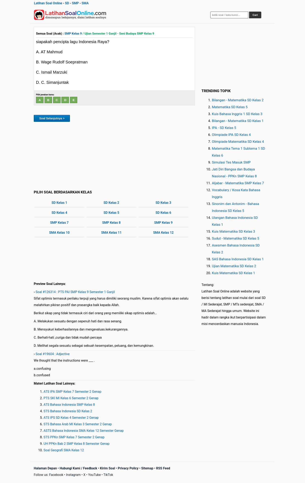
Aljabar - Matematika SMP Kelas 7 (238, 183)
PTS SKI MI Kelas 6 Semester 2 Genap (71, 398)
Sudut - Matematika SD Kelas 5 (235, 238)
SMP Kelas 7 (59, 223)
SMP (75, 3)
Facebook (56, 475)
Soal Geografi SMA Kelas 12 (64, 450)
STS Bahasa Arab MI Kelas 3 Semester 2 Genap (78, 424)
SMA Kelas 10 (59, 232)
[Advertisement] (114, 155)
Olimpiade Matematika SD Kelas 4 (238, 142)
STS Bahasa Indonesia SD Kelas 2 (68, 411)
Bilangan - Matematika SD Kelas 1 (238, 121)
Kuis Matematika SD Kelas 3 (233, 231)
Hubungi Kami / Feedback (78, 468)
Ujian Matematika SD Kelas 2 (234, 266)
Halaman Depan (45, 468)
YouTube (94, 475)
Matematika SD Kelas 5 (229, 107)
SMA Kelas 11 (111, 232)
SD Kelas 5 (111, 213)
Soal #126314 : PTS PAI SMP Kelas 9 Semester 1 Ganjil (75, 292)
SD (67, 3)
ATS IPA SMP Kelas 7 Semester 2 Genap (72, 392)
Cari (255, 14)
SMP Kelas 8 (111, 223)
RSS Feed (163, 468)
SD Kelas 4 (59, 213)
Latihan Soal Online (48, 3)
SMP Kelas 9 (73, 33)
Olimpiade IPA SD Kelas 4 (231, 135)
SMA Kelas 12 (163, 232)
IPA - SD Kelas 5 (224, 128)
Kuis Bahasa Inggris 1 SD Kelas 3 (237, 114)
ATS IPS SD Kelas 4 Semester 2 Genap (71, 418)
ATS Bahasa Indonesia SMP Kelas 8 (69, 405)
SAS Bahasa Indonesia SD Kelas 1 (238, 259)
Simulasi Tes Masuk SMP (231, 162)
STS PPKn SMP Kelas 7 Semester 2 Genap (74, 437)
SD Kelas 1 (59, 203)
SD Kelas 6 (163, 213)
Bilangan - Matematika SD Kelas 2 (238, 100)
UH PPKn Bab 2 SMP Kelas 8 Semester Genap (77, 444)
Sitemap (147, 468)
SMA (85, 3)
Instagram (73, 475)
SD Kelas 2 (111, 203)
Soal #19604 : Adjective (53, 354)
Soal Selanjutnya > (51, 118)
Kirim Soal (107, 468)
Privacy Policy (128, 468)
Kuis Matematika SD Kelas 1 (233, 273)
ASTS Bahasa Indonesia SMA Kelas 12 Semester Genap (84, 431)
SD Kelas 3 (163, 203)
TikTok (108, 475)
